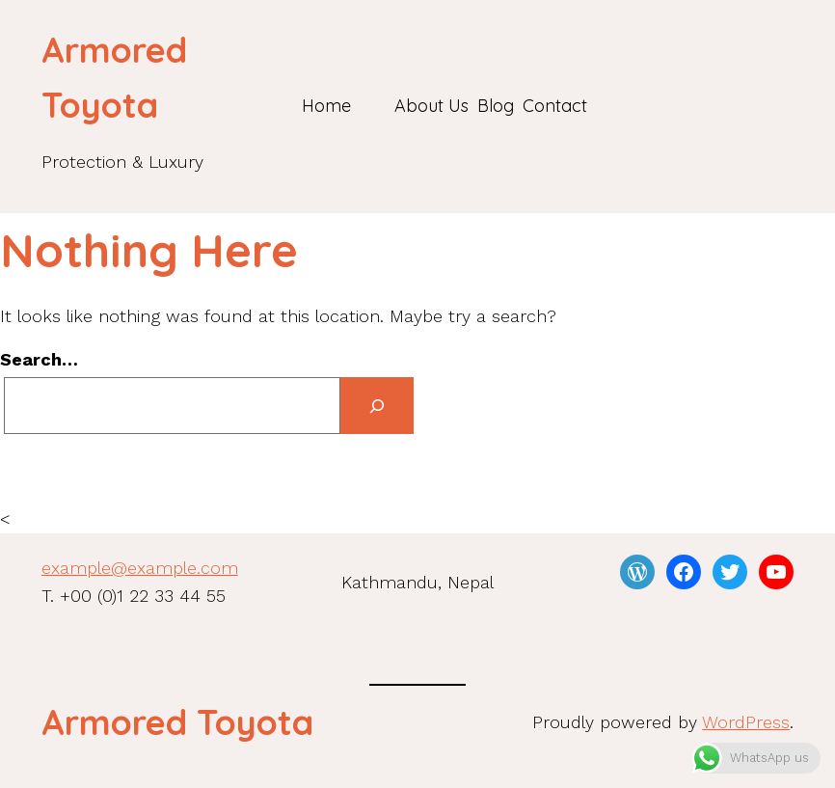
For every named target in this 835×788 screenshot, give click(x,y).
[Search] (377, 405)
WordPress (746, 722)
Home (326, 106)
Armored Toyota (177, 722)
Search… (39, 359)
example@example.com (139, 567)
